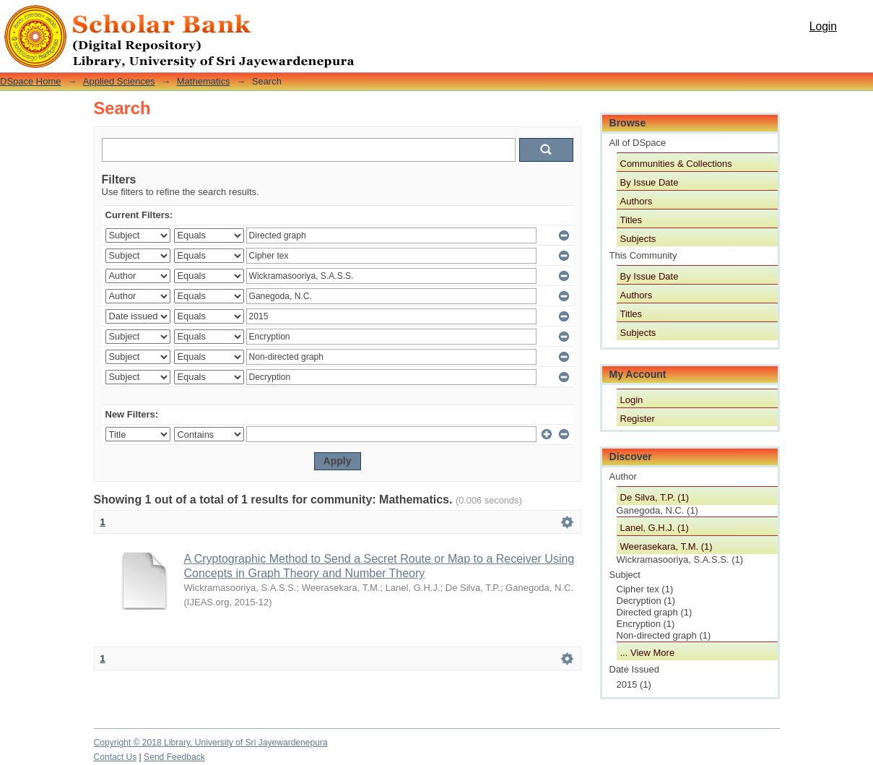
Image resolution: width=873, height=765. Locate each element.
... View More (647, 652)
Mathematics (203, 81)
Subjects (638, 238)
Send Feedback (174, 757)
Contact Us (115, 757)
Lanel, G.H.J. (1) (654, 527)
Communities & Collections (676, 163)
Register (637, 418)
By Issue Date (649, 182)
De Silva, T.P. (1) (655, 497)
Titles (631, 220)
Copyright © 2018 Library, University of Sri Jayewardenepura (211, 743)
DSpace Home (30, 81)
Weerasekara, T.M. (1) (666, 546)
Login (823, 26)
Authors (636, 201)
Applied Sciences (119, 81)
